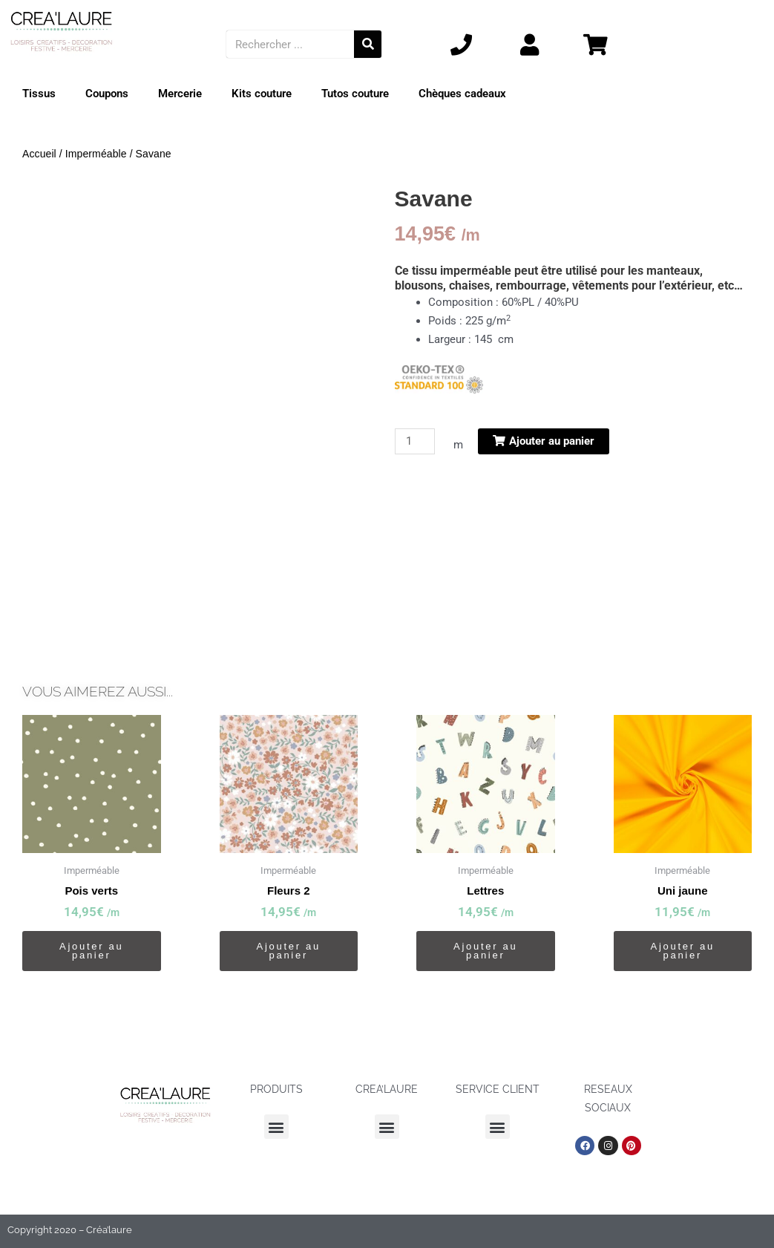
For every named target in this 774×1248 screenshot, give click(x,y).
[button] (276, 1126)
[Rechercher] (367, 44)
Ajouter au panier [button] (91, 951)
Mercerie (180, 93)
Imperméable (96, 154)
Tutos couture (355, 93)
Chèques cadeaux (462, 93)
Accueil (39, 154)
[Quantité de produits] (415, 441)
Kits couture (262, 93)
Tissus (39, 93)
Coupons (106, 93)
